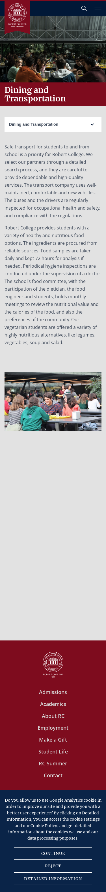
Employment (53, 727)
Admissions (53, 692)
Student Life (53, 751)
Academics (53, 704)
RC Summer (53, 763)
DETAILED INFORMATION (53, 878)
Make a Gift (53, 739)
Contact (53, 775)
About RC (53, 715)
